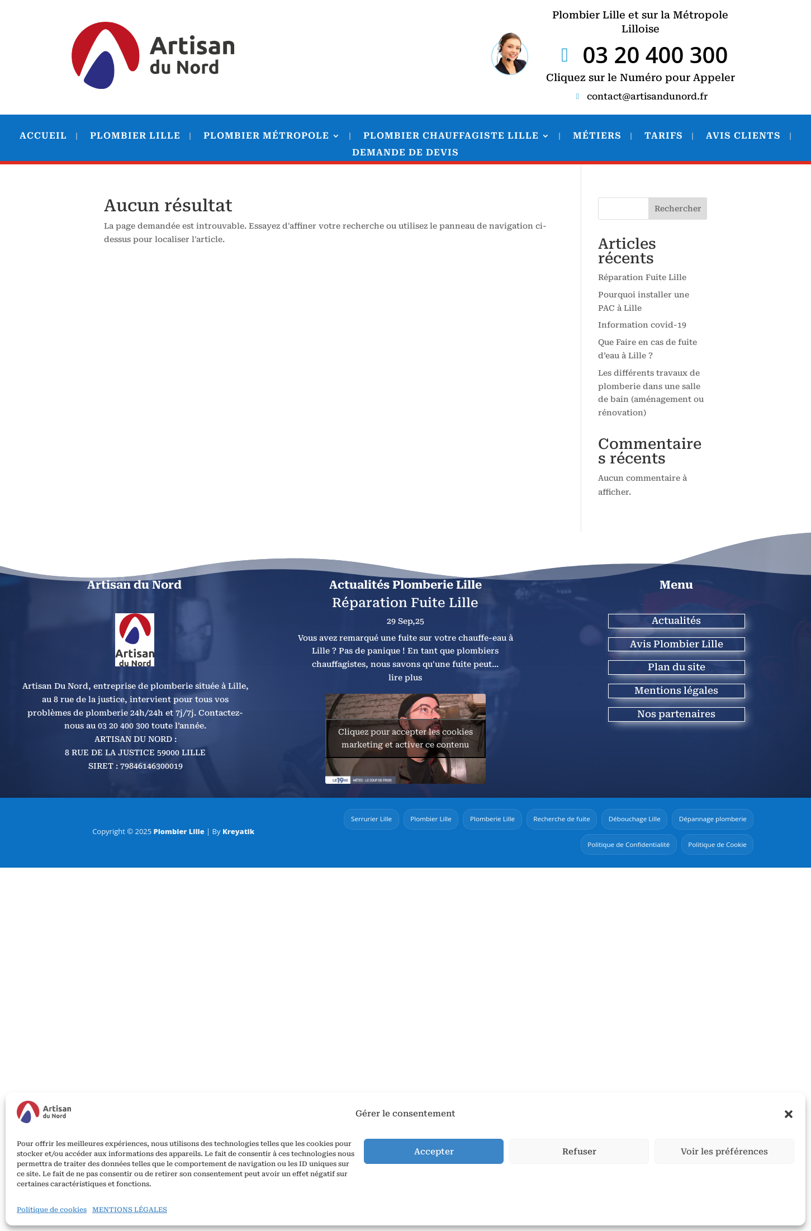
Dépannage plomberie (712, 819)
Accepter (434, 1152)
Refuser (579, 1152)
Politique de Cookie (716, 844)
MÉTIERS (597, 136)
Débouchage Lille (631, 819)
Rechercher (678, 208)
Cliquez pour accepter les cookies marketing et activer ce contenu (405, 738)
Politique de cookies (52, 1210)
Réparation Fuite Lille (642, 277)
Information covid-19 (642, 324)
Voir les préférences (724, 1152)
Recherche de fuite (556, 819)
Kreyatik (238, 832)
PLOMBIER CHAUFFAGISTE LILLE (451, 136)
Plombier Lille (179, 832)
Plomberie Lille (485, 819)
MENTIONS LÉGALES (129, 1210)
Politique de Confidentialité (625, 844)
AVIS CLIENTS (743, 136)
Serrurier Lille (360, 819)
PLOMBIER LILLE (135, 136)
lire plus (405, 677)
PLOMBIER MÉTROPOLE (266, 136)
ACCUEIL (43, 136)
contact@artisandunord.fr (647, 96)
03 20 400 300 (655, 54)
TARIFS (663, 136)
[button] (788, 1114)
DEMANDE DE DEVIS (405, 153)
